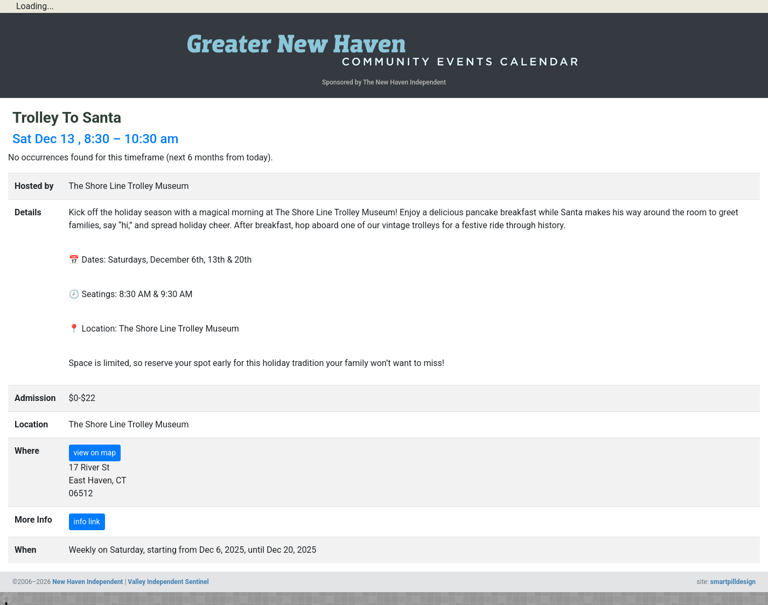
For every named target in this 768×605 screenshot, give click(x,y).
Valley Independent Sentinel (168, 582)
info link (87, 521)
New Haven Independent (87, 582)
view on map (95, 452)
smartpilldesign (733, 582)
